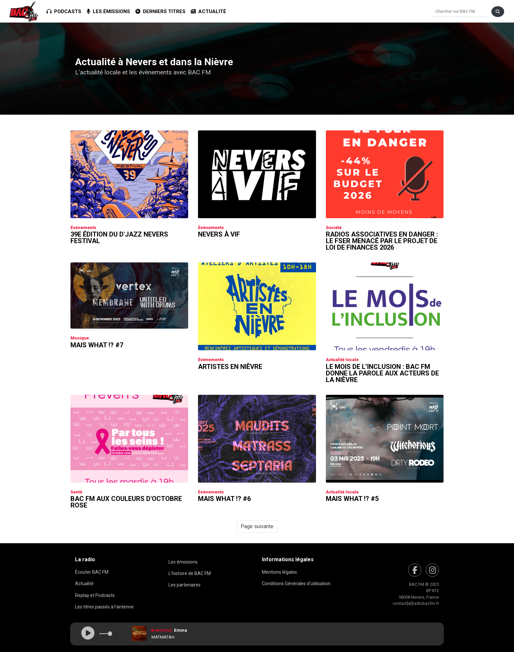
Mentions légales (279, 572)
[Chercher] (460, 11)
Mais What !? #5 (352, 499)
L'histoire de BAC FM (189, 573)
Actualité (208, 11)
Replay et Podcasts (95, 595)
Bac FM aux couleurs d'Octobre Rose (126, 502)
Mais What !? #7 (96, 345)
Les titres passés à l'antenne (104, 606)
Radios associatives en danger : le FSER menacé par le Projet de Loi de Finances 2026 (382, 240)
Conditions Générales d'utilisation (296, 583)
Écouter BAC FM (92, 572)
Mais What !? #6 (224, 499)
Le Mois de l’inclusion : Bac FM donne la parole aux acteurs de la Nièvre (382, 373)
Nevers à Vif (219, 234)
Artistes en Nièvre (230, 367)
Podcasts (64, 11)
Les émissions (108, 11)
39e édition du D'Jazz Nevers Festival (119, 237)
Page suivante (257, 526)
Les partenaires (184, 584)
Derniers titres (160, 11)
